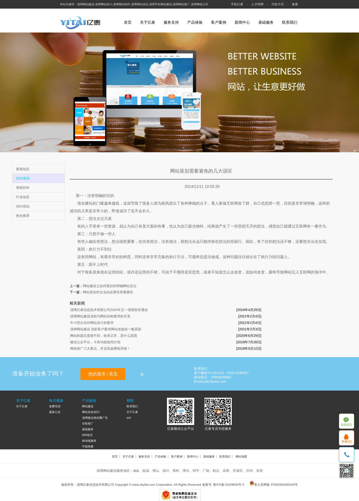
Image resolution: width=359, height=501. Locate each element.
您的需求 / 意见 (103, 374)
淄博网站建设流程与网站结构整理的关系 (100, 316)
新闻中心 (242, 22)
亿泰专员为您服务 (218, 428)
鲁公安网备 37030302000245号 (276, 484)
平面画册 (88, 446)
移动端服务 (89, 440)
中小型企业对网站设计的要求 (92, 323)
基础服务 (266, 22)
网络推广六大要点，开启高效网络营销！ (100, 348)
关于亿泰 (147, 22)
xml (129, 417)
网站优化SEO (90, 412)
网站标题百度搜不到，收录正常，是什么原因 (103, 336)
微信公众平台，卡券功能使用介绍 (95, 342)
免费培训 (55, 406)
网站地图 (241, 456)
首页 (128, 22)
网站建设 (88, 406)
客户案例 (218, 22)
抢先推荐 (22, 216)
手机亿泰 (237, 4)
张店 (136, 471)
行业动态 (22, 197)
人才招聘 (257, 4)
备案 (295, 4)
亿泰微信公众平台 (180, 428)
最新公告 (55, 412)
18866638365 (346, 454)
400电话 (87, 435)
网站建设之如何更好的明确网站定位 (110, 286)
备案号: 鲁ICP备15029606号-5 (223, 484)
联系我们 (289, 22)
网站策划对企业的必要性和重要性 (108, 292)
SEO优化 (23, 206)
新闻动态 (22, 169)
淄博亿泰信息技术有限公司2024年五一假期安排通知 (109, 310)
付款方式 (277, 4)
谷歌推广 (88, 423)
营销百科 (22, 188)
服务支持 (171, 22)
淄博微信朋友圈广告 (95, 417)
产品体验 (195, 22)
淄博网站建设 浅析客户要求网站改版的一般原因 (105, 329)
